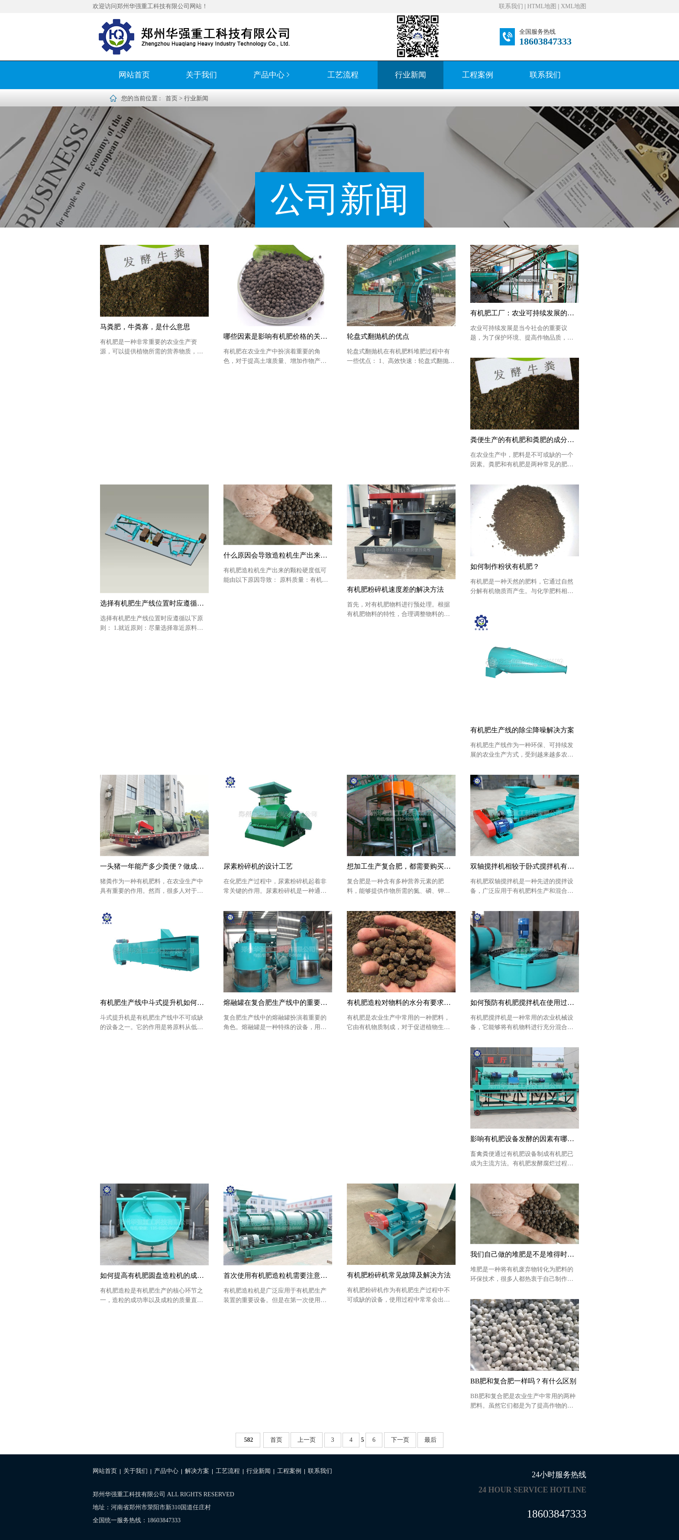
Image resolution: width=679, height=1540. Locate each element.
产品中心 (272, 75)
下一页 (400, 1440)
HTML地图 (541, 6)
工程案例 (477, 75)
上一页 (306, 1440)
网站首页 (134, 75)
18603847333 (545, 41)
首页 (171, 98)
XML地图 (573, 6)
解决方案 (197, 1471)
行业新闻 (410, 75)
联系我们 (511, 6)
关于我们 (201, 75)
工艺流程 (343, 75)
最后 (430, 1440)
